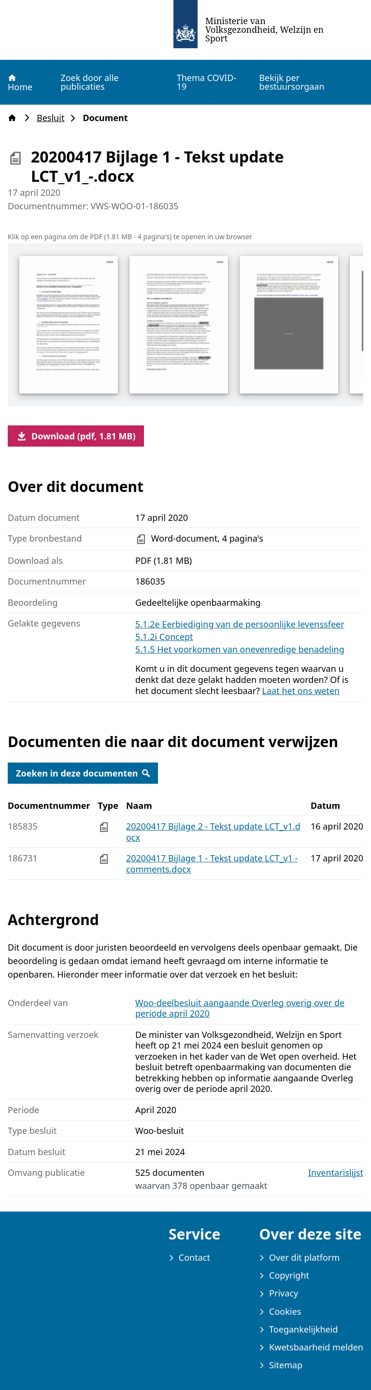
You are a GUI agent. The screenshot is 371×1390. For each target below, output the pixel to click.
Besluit (53, 118)
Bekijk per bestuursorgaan (291, 82)
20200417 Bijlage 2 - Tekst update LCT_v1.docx (213, 831)
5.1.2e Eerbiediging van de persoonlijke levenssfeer (239, 624)
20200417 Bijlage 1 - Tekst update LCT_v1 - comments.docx (212, 863)
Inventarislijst (335, 1172)
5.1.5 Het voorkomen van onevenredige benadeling (239, 649)
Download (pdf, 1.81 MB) (76, 436)
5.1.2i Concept (164, 636)
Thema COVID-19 (207, 82)
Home (19, 82)
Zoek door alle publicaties (89, 82)
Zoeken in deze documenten (83, 773)
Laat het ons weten (301, 690)
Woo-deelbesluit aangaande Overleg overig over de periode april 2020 (239, 1008)
